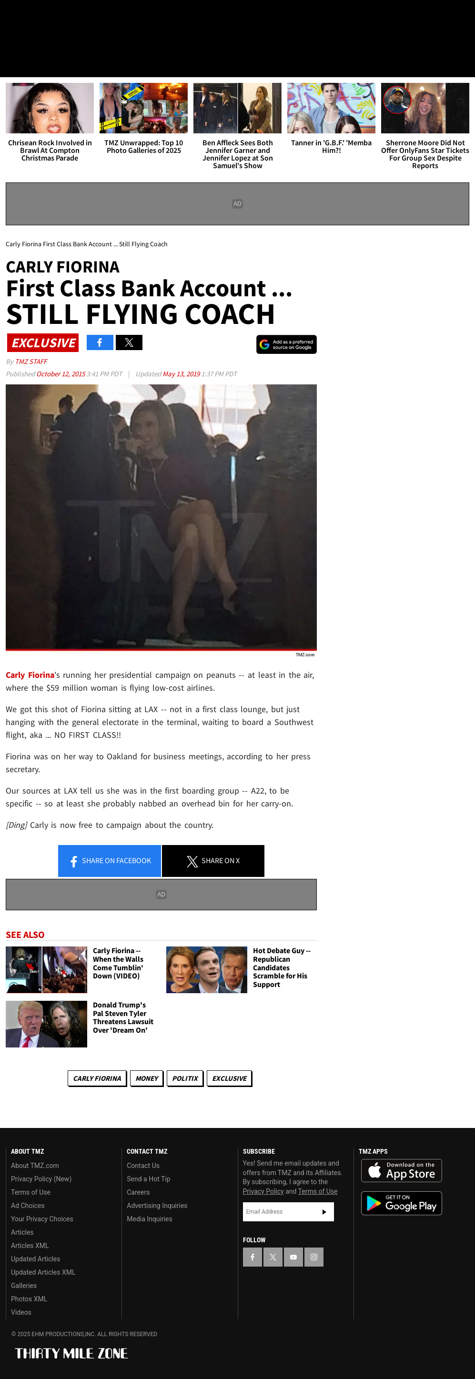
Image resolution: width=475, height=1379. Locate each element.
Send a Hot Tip (148, 1179)
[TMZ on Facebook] (15, 15)
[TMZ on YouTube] (293, 1257)
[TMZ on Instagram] (83, 15)
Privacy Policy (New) (41, 1179)
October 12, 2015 (61, 373)
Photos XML (29, 1299)
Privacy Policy (263, 1191)
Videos (21, 1312)
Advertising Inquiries (157, 1205)
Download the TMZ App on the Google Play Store (401, 1203)
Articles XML (30, 1245)
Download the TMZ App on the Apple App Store (401, 1171)
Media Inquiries (149, 1219)
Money (146, 1078)
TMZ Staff (31, 361)
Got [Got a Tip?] (32, 40)
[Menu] (13, 63)
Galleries (24, 1285)
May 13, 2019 (181, 373)
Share (109, 861)
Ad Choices (28, 1205)
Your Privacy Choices (42, 1219)
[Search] (461, 63)
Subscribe (324, 1211)
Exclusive (229, 1078)
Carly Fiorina (97, 1078)
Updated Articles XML (43, 1272)
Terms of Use (31, 1192)
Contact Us (143, 1165)
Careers (138, 1192)
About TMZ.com (35, 1165)
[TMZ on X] (38, 15)
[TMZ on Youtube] (61, 15)
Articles (22, 1232)
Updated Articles (35, 1259)
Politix (185, 1078)
